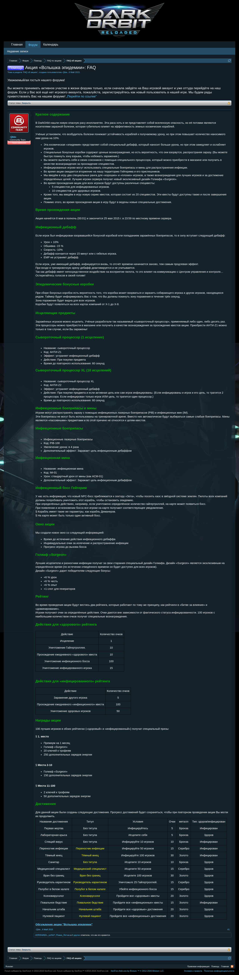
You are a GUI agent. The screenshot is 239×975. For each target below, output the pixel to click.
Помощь (215, 966)
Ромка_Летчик (63, 935)
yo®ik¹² (52, 935)
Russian (9, 966)
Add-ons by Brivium (137, 971)
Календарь (50, 44)
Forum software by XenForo (30, 971)
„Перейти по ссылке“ (81, 96)
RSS (232, 966)
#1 (228, 929)
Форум (33, 44)
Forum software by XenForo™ (83, 971)
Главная (17, 44)
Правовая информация (198, 966)
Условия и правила (193, 971)
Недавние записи (17, 51)
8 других (76, 935)
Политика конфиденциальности (219, 971)
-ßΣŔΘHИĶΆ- (41, 935)
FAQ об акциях (30, 72)
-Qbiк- (65, 72)
